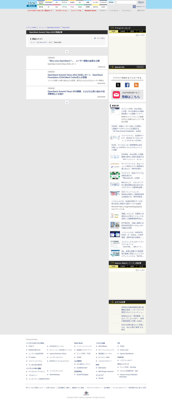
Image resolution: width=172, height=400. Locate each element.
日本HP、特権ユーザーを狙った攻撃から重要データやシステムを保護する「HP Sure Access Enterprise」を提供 (126, 128)
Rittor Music (78, 343)
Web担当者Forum (34, 350)
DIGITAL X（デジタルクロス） (60, 361)
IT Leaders (32, 357)
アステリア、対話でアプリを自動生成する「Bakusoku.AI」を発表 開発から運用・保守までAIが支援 (132, 178)
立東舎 (79, 357)
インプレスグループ (119, 388)
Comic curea (124, 350)
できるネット (33, 375)
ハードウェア (113, 10)
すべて (32, 42)
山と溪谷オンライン (83, 364)
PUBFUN (121, 357)
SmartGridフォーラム (57, 346)
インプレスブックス (56, 371)
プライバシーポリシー (94, 388)
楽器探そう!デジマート (84, 350)
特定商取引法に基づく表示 (137, 388)
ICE (119, 343)
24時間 (122, 31)
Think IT (31, 346)
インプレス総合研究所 (36, 353)
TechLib (100, 378)
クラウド (103, 10)
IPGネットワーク (123, 364)
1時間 (113, 31)
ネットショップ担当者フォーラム (61, 350)
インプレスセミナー (56, 357)
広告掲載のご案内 (64, 388)
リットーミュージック (84, 346)
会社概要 (107, 388)
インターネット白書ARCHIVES (39, 379)
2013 (50, 42)
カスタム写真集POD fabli (129, 371)
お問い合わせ (50, 388)
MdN (97, 365)
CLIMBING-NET (82, 368)
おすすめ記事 (120, 302)
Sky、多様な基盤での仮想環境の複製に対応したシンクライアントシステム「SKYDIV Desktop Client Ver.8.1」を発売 (132, 256)
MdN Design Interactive (106, 371)
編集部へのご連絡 (78, 388)
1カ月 (141, 31)
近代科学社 (78, 371)
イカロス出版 (100, 343)
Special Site (120, 67)
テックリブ (99, 375)
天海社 (122, 346)
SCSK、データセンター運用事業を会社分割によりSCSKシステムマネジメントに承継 (126, 147)
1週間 (132, 31)
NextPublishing (55, 374)
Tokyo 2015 (57, 42)
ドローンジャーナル (35, 361)
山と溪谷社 (78, 361)
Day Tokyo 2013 (42, 42)
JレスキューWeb (104, 357)
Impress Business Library (58, 353)
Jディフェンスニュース (106, 350)
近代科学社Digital (82, 374)
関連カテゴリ (37, 39)
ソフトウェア (125, 10)
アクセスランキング (122, 28)
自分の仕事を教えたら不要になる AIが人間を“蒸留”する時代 (132, 327)
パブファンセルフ (126, 360)
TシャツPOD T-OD (83, 353)
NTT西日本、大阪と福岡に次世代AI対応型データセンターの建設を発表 (132, 225)
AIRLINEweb (102, 346)
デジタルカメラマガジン (37, 371)
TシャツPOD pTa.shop (128, 367)
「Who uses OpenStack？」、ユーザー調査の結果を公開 (74, 61)
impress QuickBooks (126, 353)
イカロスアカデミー (105, 361)
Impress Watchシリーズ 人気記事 (128, 263)
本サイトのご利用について (35, 388)
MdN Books (102, 368)
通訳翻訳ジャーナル (105, 353)
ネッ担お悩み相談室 (35, 365)
